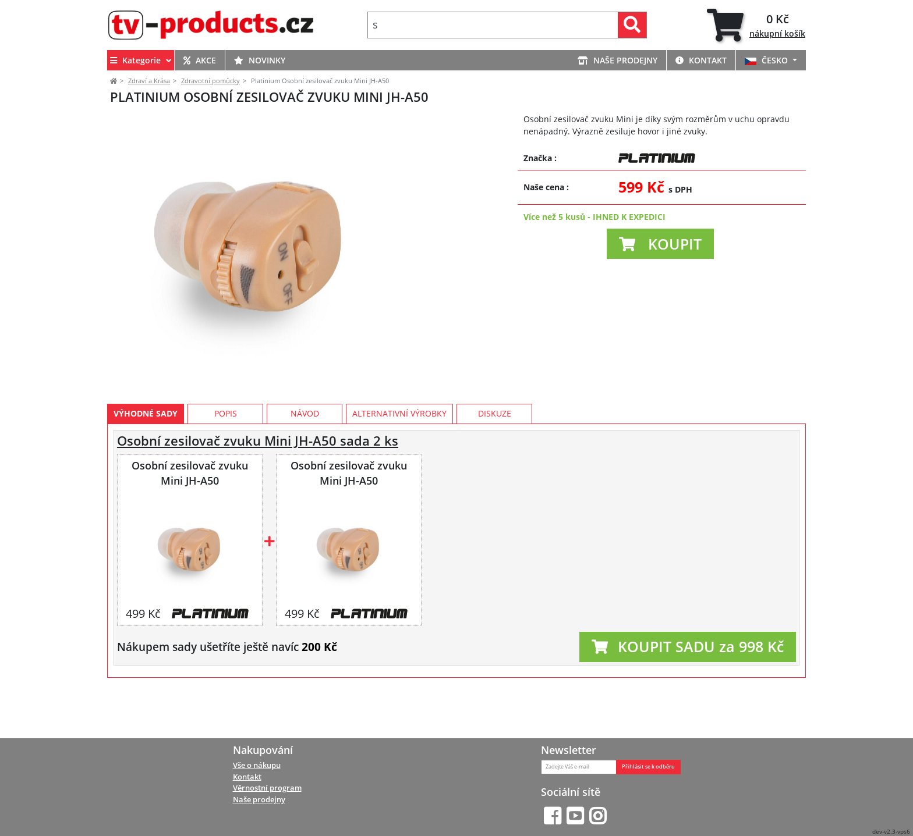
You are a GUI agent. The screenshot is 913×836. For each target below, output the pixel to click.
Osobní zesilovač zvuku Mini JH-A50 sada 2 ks (257, 493)
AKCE (199, 60)
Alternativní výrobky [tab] (399, 465)
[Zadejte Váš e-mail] (579, 767)
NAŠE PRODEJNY (617, 60)
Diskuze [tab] (494, 465)
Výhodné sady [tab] (146, 465)
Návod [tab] (305, 465)
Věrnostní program (267, 788)
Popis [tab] (225, 465)
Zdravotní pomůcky (210, 80)
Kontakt (247, 776)
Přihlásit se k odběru (648, 766)
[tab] (756, 25)
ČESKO (767, 60)
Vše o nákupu (257, 765)
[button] (660, 244)
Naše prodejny (259, 800)
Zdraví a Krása (149, 80)
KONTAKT (701, 60)
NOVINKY (259, 60)
